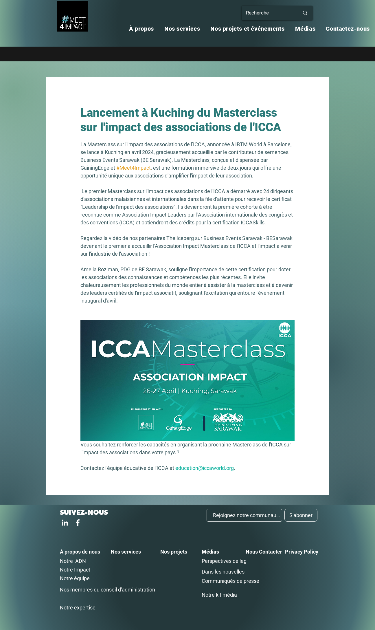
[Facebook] (77, 522)
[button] (141, 28)
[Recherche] (268, 13)
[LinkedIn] (64, 522)
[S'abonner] (300, 515)
